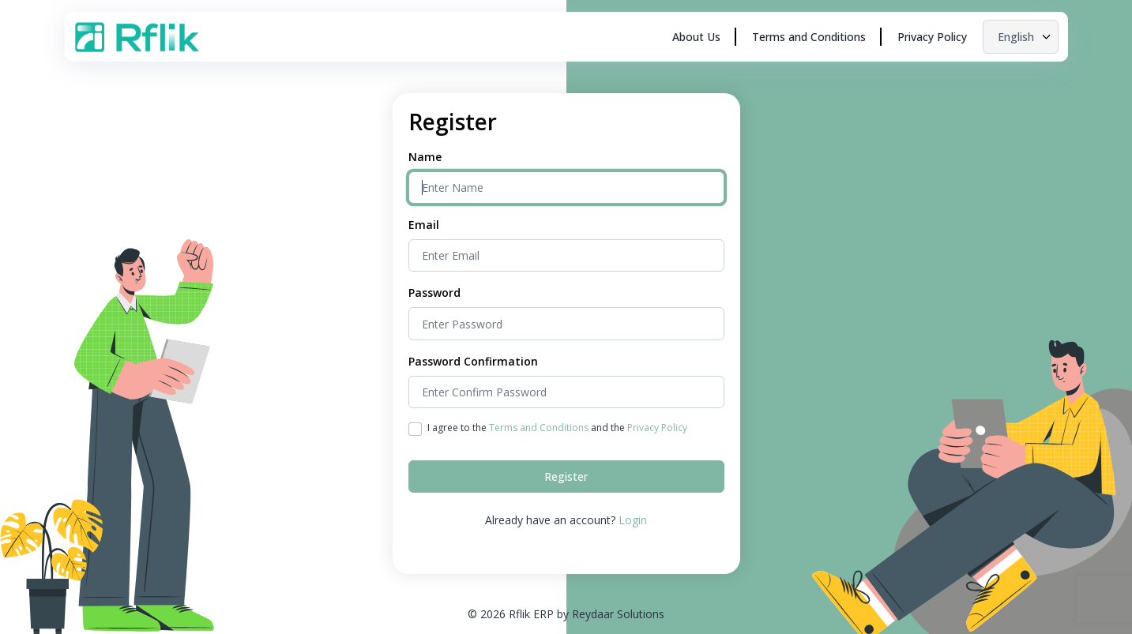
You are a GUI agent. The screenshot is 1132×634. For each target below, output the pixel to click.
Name (425, 156)
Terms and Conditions (809, 36)
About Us (696, 36)
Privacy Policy (932, 36)
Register (566, 476)
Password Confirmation (473, 361)
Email (423, 224)
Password (434, 292)
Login (633, 519)
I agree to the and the (557, 427)
